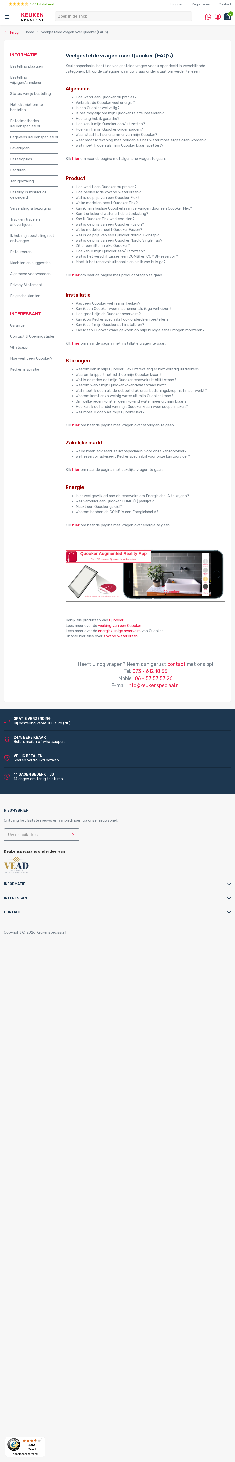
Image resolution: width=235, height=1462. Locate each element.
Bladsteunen (31, 1119)
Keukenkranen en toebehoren (35, 1087)
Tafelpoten (29, 990)
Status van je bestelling (30, 93)
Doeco (25, 1419)
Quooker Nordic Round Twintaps (58, 1231)
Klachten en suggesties (30, 263)
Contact (225, 4)
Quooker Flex (31, 1183)
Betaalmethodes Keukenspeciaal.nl (25, 123)
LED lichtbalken (43, 1333)
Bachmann (29, 1403)
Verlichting (19, 1296)
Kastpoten (29, 969)
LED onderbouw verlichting (53, 1349)
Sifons (25, 1162)
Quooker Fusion (33, 1205)
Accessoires (20, 958)
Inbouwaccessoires (36, 963)
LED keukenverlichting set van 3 (57, 1312)
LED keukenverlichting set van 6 (57, 1328)
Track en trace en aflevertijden (25, 222)
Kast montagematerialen (41, 1146)
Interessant (16, 898)
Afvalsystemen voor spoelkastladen (51, 1017)
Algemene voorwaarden (30, 274)
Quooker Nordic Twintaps (41, 1226)
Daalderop (29, 1414)
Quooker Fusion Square (49, 1215)
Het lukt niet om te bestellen (26, 107)
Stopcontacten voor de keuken (47, 1371)
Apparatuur (19, 1028)
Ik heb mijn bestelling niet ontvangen (32, 238)
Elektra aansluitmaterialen (42, 1130)
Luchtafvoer (31, 1151)
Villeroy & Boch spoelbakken (44, 1285)
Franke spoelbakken (37, 1280)
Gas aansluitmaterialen (39, 1135)
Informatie (14, 884)
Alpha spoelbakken (36, 1290)
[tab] (117, 884)
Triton (35, 1071)
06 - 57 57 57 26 (154, 678)
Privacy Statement (26, 285)
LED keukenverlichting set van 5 (57, 1322)
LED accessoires (44, 1365)
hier (76, 158)
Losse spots (41, 1339)
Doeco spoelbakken (37, 1264)
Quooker (116, 620)
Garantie (17, 325)
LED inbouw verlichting (50, 1344)
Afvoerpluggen (33, 1114)
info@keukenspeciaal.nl (154, 685)
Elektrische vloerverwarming (44, 1044)
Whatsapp (19, 347)
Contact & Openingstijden (32, 336)
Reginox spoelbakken (38, 1269)
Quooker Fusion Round (49, 1210)
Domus (26, 1430)
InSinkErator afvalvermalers (43, 1023)
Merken (16, 1387)
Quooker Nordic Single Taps (43, 1242)
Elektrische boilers (35, 1039)
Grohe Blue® (31, 1049)
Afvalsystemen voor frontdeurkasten (52, 1007)
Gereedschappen (34, 1140)
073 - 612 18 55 (149, 671)
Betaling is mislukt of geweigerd (28, 195)
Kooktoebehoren (34, 974)
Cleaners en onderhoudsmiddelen (48, 1124)
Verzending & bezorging (30, 208)
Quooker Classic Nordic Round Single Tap (55, 1253)
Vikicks (26, 1081)
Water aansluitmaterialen (41, 1167)
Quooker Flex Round (47, 1189)
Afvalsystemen (23, 996)
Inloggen (176, 4)
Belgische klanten (25, 296)
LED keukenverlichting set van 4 (57, 1317)
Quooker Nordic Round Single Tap (58, 1248)
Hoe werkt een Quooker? (31, 358)
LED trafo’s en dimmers (50, 1360)
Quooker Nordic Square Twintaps (58, 1237)
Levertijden (20, 148)
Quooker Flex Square (47, 1194)
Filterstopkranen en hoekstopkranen (51, 1103)
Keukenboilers (32, 1055)
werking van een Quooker (119, 625)
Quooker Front (32, 1199)
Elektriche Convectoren (40, 1033)
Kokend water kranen (38, 1060)
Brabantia (28, 1408)
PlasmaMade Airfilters (38, 1076)
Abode (25, 1392)
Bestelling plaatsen (26, 66)
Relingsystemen (34, 980)
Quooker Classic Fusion (50, 1221)
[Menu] (42, 1440)
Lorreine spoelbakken (38, 1274)
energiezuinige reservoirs (119, 631)
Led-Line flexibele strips (51, 1355)
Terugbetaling (22, 181)
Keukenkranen (32, 1092)
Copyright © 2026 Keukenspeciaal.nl (35, 932)
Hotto (35, 1065)
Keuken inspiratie (24, 369)
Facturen (18, 170)
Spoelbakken (21, 1258)
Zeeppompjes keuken (38, 1098)
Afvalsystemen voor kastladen (46, 1012)
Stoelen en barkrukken (39, 985)
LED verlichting (33, 1301)
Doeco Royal (31, 1424)
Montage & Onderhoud (29, 1108)
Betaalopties (21, 159)
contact (176, 664)
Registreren (201, 4)
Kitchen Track (32, 1381)
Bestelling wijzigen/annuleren (26, 80)
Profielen (27, 1156)
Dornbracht (30, 1435)
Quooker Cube (32, 1178)
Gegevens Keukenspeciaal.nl (34, 137)
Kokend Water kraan (120, 636)
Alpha (25, 1397)
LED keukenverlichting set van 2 (57, 1306)
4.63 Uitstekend (31, 4)
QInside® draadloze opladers (45, 1376)
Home (16, 953)
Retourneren (21, 252)
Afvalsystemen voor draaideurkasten (52, 1001)
